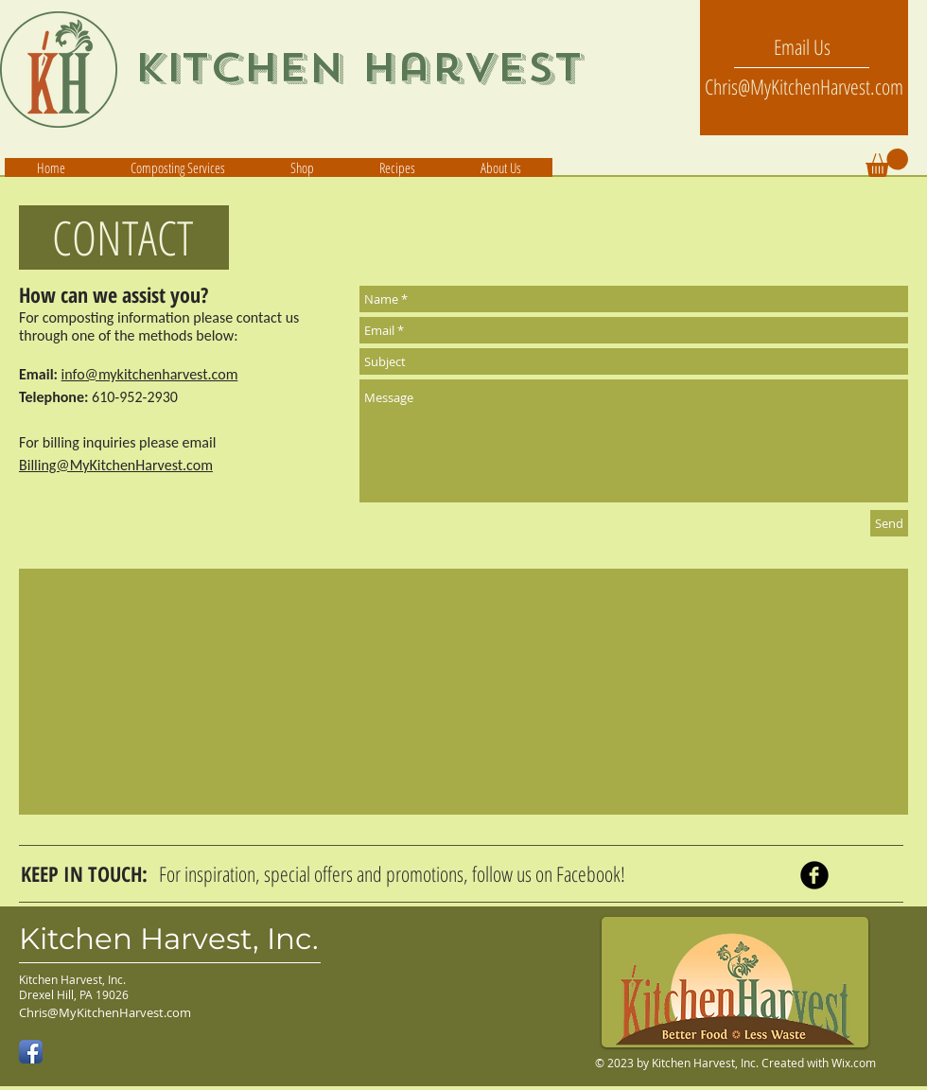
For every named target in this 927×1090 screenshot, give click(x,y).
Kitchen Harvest (358, 68)
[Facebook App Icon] (31, 1052)
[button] (499, 167)
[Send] (889, 523)
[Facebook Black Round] (814, 875)
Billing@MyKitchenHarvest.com (116, 465)
